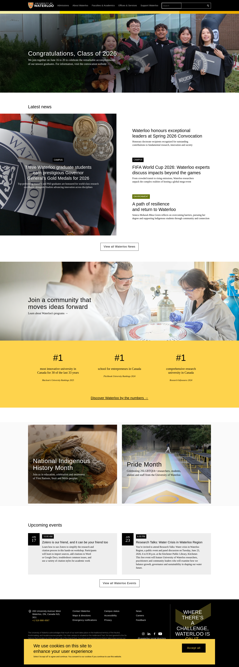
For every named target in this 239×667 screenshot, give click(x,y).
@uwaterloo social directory (152, 638)
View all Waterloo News (119, 246)
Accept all (193, 648)
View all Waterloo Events (119, 583)
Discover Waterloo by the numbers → (119, 398)
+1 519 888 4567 (40, 620)
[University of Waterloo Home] (41, 5)
